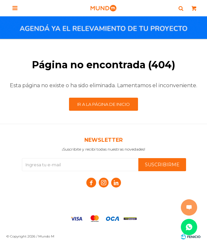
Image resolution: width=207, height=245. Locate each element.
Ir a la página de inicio (103, 104)
